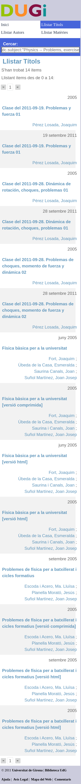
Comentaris (63, 779)
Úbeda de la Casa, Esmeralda (46, 365)
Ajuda (5, 779)
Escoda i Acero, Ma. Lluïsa (49, 586)
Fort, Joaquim (61, 358)
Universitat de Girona (27, 770)
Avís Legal (20, 779)
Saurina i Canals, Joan (53, 428)
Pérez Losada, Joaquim (54, 124)
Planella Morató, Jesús (53, 592)
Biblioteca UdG (56, 770)
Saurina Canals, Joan (54, 371)
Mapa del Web (41, 779)
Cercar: (10, 43)
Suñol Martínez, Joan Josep (50, 377)
